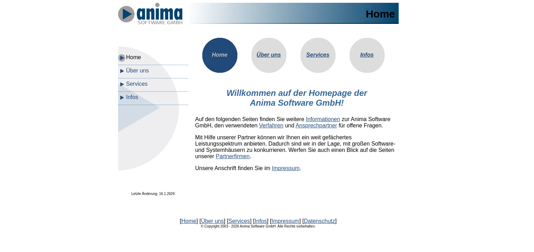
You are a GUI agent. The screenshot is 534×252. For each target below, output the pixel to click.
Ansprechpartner (316, 125)
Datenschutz (319, 221)
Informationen (323, 119)
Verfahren (271, 125)
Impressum (285, 168)
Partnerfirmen (233, 156)
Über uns (137, 71)
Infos (132, 97)
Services (137, 84)
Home (133, 57)
